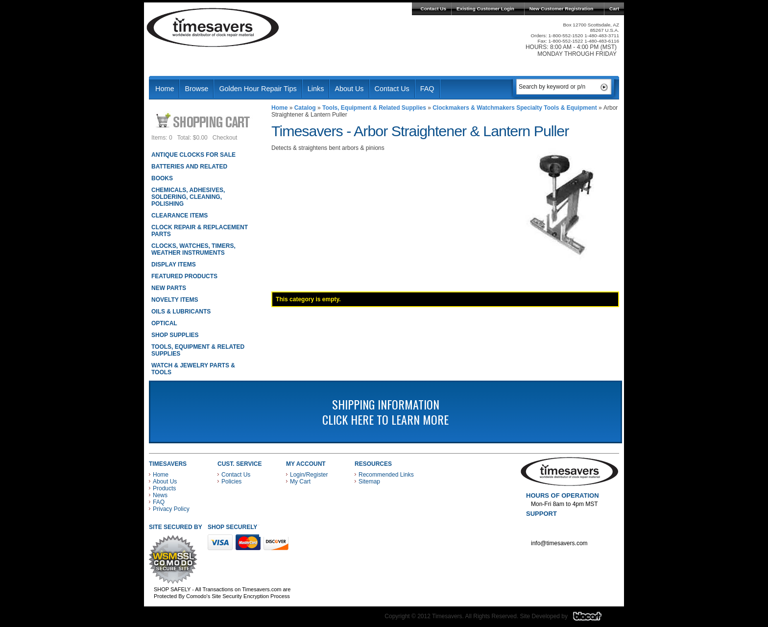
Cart (614, 8)
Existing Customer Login (485, 8)
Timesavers (213, 27)
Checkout (225, 137)
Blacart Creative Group (593, 618)
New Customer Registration (561, 8)
